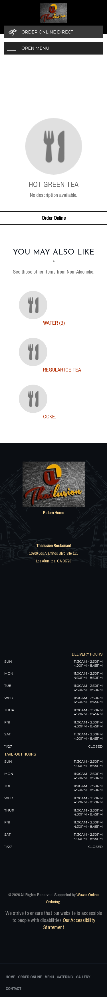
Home (10, 977)
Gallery (83, 977)
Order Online (54, 218)
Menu (49, 977)
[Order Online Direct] (53, 32)
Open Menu (35, 48)
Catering (65, 977)
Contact (13, 988)
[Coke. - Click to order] (34, 399)
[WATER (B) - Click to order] (34, 305)
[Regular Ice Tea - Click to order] (34, 352)
